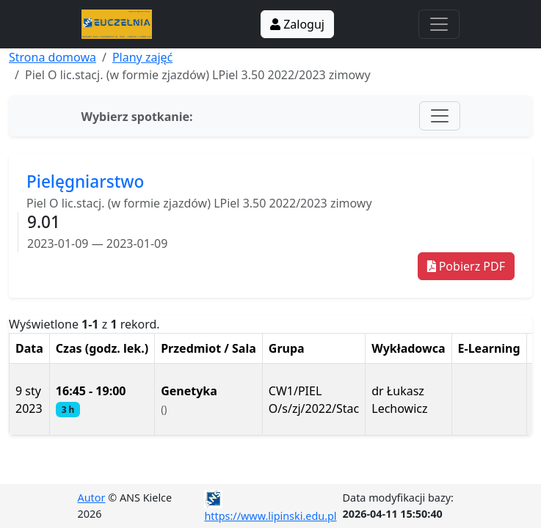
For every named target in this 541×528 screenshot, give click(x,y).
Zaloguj (297, 24)
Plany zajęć (142, 57)
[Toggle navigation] (439, 24)
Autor (92, 498)
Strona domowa (52, 57)
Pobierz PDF (466, 266)
